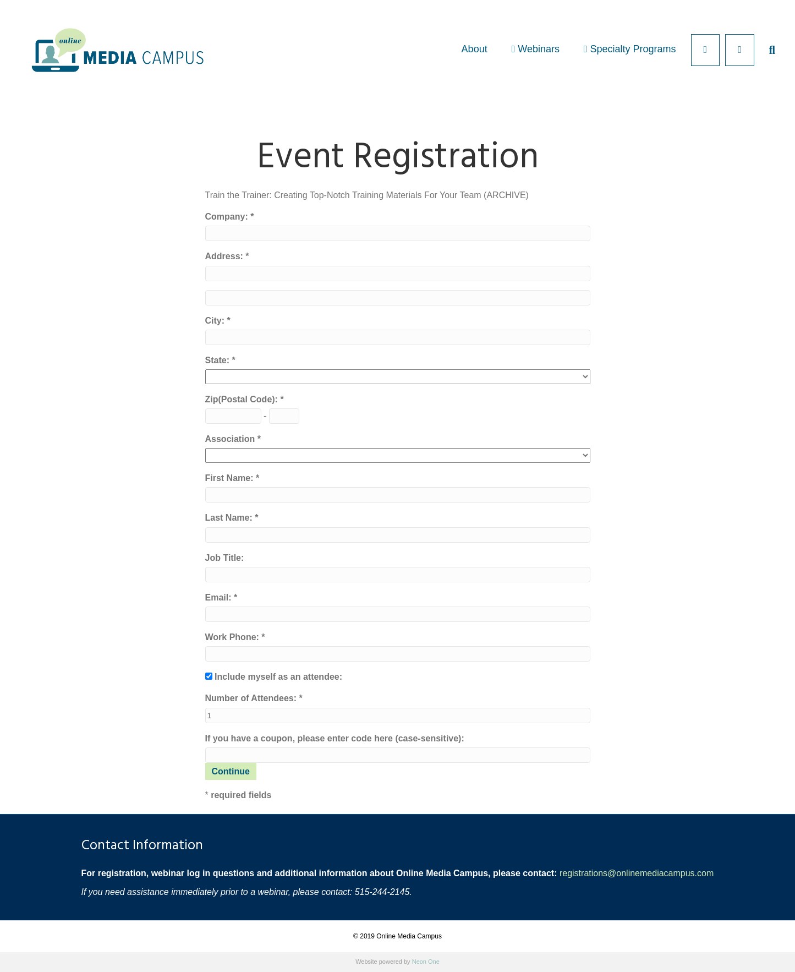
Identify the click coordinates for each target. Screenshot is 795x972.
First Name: (230, 478)
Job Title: (224, 558)
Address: (225, 256)
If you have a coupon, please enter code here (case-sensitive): (334, 738)
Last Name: (230, 517)
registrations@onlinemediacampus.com (637, 873)
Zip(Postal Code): (243, 399)
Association (231, 439)
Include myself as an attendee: (278, 676)
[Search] (766, 50)
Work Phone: (233, 637)
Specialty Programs (630, 48)
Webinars (536, 48)
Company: (228, 216)
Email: (219, 597)
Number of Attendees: (252, 698)
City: (216, 320)
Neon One (426, 961)
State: (218, 360)
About (474, 48)
